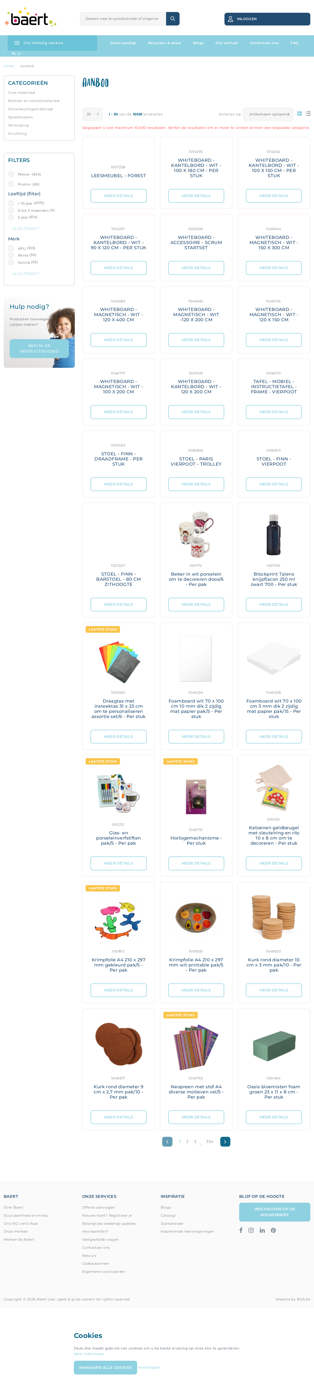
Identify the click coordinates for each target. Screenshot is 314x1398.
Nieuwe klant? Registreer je (107, 1215)
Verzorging (18, 125)
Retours (89, 1255)
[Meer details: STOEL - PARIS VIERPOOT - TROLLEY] (196, 454)
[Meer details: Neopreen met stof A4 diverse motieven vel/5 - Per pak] (196, 1059)
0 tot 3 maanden (33, 210)
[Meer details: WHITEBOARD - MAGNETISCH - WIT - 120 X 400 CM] (119, 310)
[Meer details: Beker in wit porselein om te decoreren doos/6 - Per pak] (196, 550)
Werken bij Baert (19, 1239)
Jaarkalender (172, 1223)
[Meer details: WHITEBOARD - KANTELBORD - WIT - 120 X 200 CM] (196, 382)
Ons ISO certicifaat (21, 1223)
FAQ (294, 43)
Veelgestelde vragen (100, 1239)
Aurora (24, 262)
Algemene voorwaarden (103, 1271)
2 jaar (23, 217)
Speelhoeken (20, 117)
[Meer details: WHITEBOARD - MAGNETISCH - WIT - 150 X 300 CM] (274, 237)
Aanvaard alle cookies (105, 1367)
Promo (28, 184)
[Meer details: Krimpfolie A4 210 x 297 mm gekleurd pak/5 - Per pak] (119, 932)
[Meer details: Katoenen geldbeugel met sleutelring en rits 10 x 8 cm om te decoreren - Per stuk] (274, 806)
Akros (23, 255)
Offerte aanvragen (98, 1207)
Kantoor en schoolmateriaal (34, 101)
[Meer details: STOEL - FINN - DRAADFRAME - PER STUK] (119, 454)
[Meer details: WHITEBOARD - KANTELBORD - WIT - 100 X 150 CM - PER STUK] (274, 163)
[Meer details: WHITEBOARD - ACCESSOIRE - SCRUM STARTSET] (196, 237)
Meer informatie (89, 1354)
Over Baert (14, 1207)
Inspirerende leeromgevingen (187, 1231)
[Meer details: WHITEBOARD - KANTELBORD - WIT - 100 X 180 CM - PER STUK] (196, 163)
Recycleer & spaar (165, 43)
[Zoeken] (123, 18)
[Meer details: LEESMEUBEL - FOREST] (119, 163)
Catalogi (168, 1215)
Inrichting (17, 133)
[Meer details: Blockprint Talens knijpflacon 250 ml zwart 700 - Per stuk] (274, 550)
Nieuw (29, 174)
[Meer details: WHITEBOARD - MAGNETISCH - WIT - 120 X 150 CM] (274, 310)
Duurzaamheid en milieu (26, 1215)
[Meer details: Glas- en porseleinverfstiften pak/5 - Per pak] (119, 806)
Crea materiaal (21, 92)
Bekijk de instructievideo (39, 348)
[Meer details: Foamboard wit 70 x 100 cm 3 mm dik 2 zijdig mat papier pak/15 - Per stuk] (274, 676)
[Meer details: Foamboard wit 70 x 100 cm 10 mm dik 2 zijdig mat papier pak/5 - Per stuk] (196, 676)
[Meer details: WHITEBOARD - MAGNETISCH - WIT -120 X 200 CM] (196, 310)
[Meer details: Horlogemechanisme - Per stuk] (196, 806)
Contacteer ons (264, 43)
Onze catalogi (123, 43)
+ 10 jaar (25, 203)
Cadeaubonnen (95, 1263)
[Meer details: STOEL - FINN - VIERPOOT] (274, 454)
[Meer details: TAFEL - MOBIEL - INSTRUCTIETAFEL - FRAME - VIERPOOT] (274, 382)
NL (16, 54)
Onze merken (16, 1231)
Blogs (198, 43)
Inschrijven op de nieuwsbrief (274, 1212)
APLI (22, 248)
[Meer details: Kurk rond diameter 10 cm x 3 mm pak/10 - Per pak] (274, 932)
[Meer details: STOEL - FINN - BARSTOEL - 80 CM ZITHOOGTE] (119, 550)
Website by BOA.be (292, 1299)
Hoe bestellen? (95, 1231)
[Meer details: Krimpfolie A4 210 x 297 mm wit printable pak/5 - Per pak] (196, 932)
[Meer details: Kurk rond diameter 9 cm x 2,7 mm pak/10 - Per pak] (119, 1059)
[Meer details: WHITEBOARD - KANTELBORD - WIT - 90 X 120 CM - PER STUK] (119, 237)
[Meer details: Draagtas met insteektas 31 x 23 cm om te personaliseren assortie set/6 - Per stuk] (119, 676)
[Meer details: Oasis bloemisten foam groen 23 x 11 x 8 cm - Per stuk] (274, 1059)
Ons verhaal (226, 43)
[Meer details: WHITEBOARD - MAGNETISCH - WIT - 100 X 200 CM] (119, 382)
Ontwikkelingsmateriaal (30, 109)
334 (209, 1141)
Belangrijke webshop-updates (109, 1223)
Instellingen (149, 1367)
